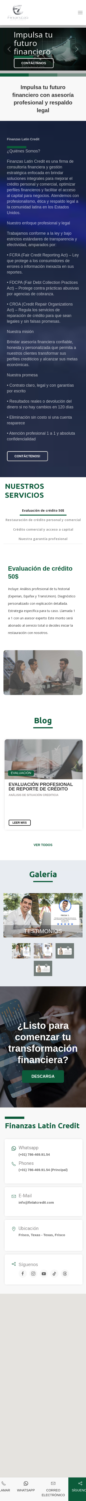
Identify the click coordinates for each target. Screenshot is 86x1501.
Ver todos (42, 845)
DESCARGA (43, 1076)
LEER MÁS (20, 822)
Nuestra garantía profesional (43, 539)
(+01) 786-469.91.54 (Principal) (43, 1170)
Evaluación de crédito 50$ (43, 510)
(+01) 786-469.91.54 (34, 1154)
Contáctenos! (27, 456)
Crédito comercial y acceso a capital (43, 529)
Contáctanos (33, 63)
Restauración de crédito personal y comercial (43, 520)
